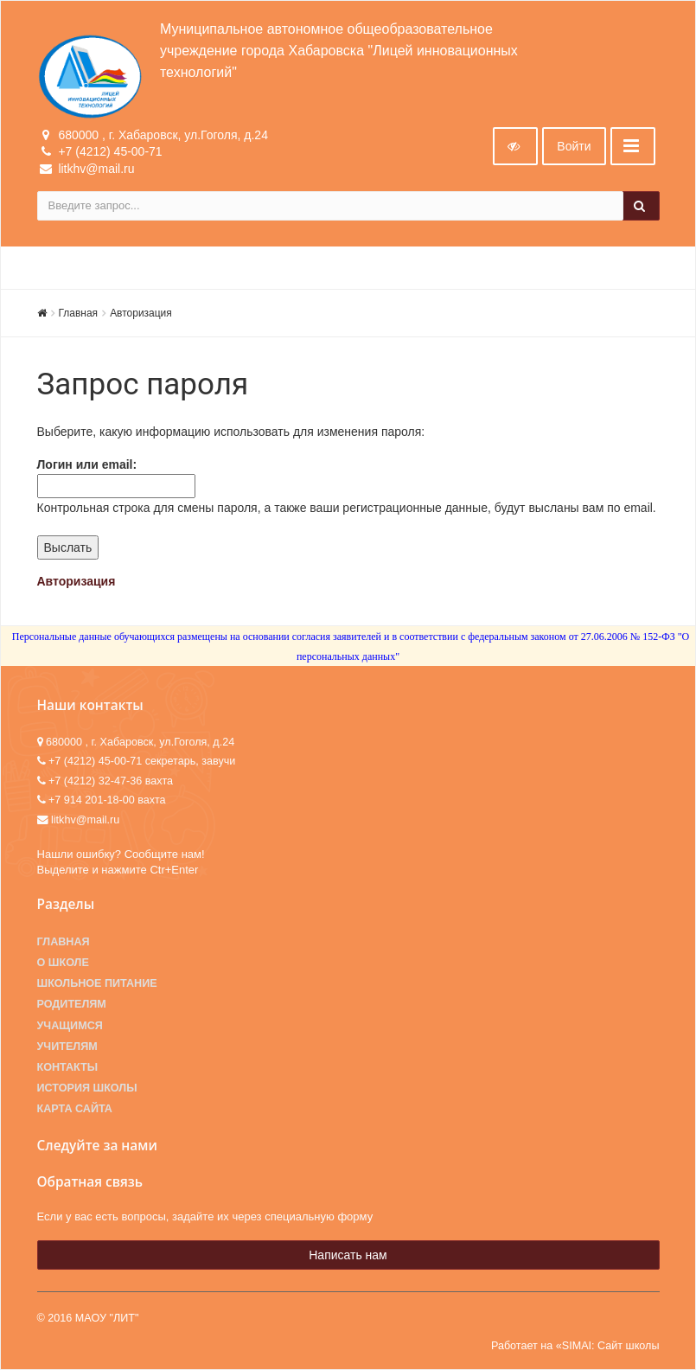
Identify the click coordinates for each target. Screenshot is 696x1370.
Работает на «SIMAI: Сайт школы (575, 1346)
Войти (574, 146)
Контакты (68, 1067)
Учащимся (70, 1026)
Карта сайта (74, 1109)
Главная (79, 313)
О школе (63, 963)
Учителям (67, 1046)
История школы (87, 1088)
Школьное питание (97, 983)
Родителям (71, 1004)
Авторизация (141, 313)
